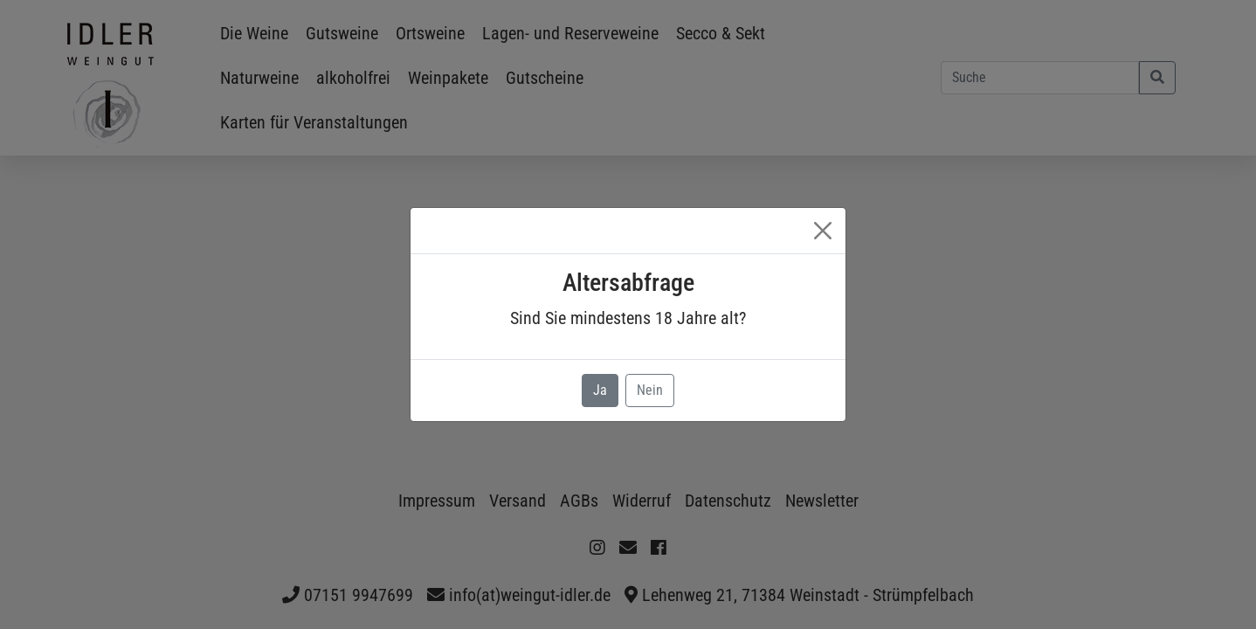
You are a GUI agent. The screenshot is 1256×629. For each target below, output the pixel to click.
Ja (600, 390)
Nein (650, 390)
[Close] (822, 230)
